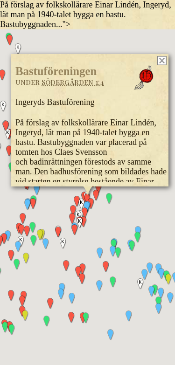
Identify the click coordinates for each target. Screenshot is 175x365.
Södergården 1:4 (73, 81)
